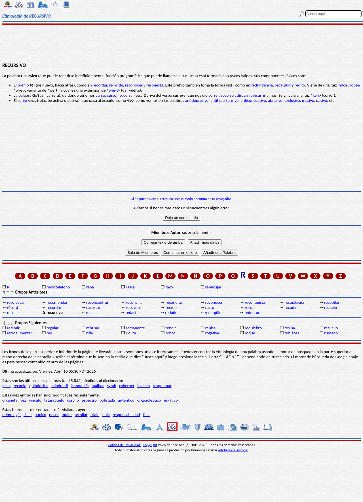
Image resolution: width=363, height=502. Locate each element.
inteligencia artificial (233, 450)
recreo (171, 307)
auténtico (126, 400)
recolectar (15, 302)
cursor (112, 95)
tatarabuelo (54, 400)
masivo (308, 100)
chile (28, 414)
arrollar (81, 414)
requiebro (253, 327)
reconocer (213, 302)
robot (170, 333)
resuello (331, 327)
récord (12, 307)
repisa (210, 327)
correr (213, 95)
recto (209, 307)
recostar (93, 307)
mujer (67, 414)
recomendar (57, 302)
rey (49, 333)
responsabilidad (126, 414)
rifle (89, 333)
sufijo (22, 100)
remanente (135, 327)
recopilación (294, 302)
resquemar (162, 385)
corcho (73, 400)
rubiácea (291, 333)
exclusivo (292, 100)
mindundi (59, 385)
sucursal (126, 95)
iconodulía (79, 385)
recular (13, 312)
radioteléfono (58, 287)
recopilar (331, 302)
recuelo (330, 307)
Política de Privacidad (124, 445)
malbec (98, 385)
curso (100, 95)
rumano (331, 333)
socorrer (228, 95)
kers (316, 95)
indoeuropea (349, 85)
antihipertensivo (224, 100)
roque (250, 333)
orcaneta (10, 400)
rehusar (93, 327)
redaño (171, 312)
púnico (40, 414)
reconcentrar (97, 302)
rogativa (212, 333)
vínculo (35, 400)
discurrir (244, 95)
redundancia (262, 85)
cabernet (126, 385)
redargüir (283, 85)
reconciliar (135, 302)
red (89, 312)
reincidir (116, 85)
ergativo (171, 400)
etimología (11, 414)
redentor (252, 312)
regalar (52, 327)
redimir (13, 327)
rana (90, 287)
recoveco (134, 307)
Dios (146, 414)
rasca (130, 287)
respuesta (154, 85)
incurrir (259, 95)
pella (6, 385)
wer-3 (114, 90)
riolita (131, 333)
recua (249, 307)
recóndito (174, 302)
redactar (132, 312)
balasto (143, 385)
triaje (95, 414)
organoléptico (149, 400)
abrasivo (275, 100)
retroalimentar (19, 333)
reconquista (255, 302)
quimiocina (38, 385)
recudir (290, 307)
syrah (111, 385)
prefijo (23, 85)
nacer (54, 414)
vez (23, 400)
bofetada (107, 400)
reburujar (213, 287)
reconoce (133, 85)
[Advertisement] (181, 43)
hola (106, 414)
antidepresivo (196, 100)
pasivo (321, 100)
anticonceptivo (253, 100)
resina (289, 327)
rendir (171, 327)
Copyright (150, 445)
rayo (169, 287)
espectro (89, 400)
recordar (100, 85)
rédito (300, 85)
